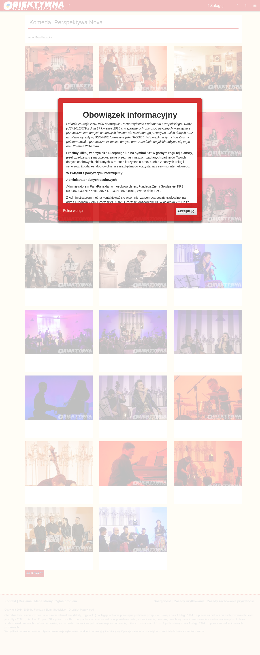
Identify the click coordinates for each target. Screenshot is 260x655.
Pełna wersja (73, 211)
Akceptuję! (186, 211)
